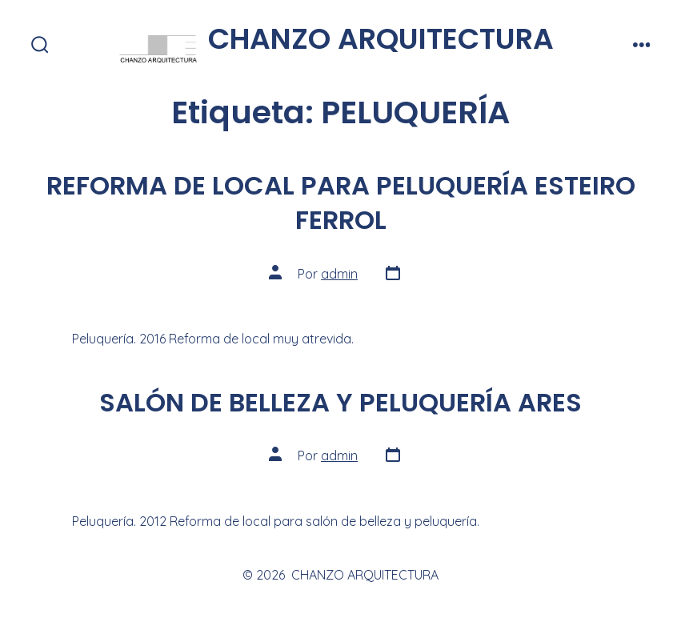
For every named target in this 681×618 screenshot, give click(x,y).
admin (339, 274)
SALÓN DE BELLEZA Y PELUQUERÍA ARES (340, 402)
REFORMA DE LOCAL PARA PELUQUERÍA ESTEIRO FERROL (340, 202)
